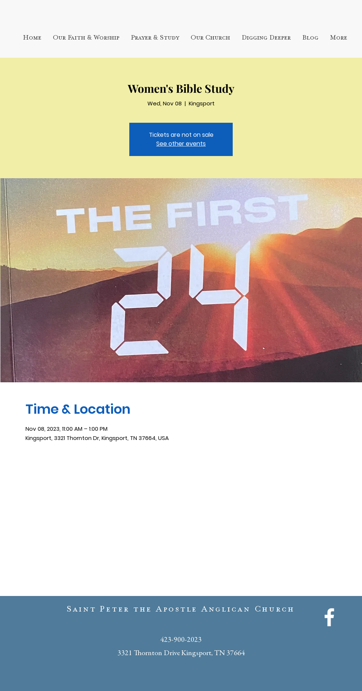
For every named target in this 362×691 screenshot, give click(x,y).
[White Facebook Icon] (329, 617)
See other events (181, 143)
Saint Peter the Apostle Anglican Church (181, 610)
